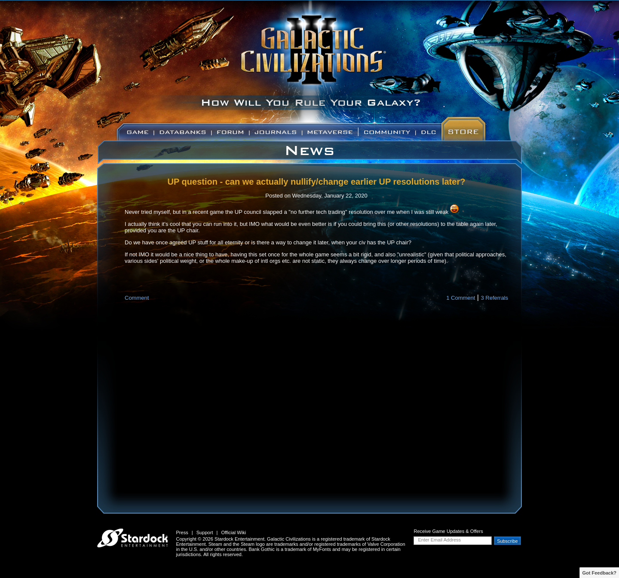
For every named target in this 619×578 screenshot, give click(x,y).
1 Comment (460, 298)
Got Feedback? (599, 572)
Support (204, 532)
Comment (137, 298)
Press (182, 532)
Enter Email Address (439, 539)
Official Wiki (233, 532)
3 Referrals (494, 298)
